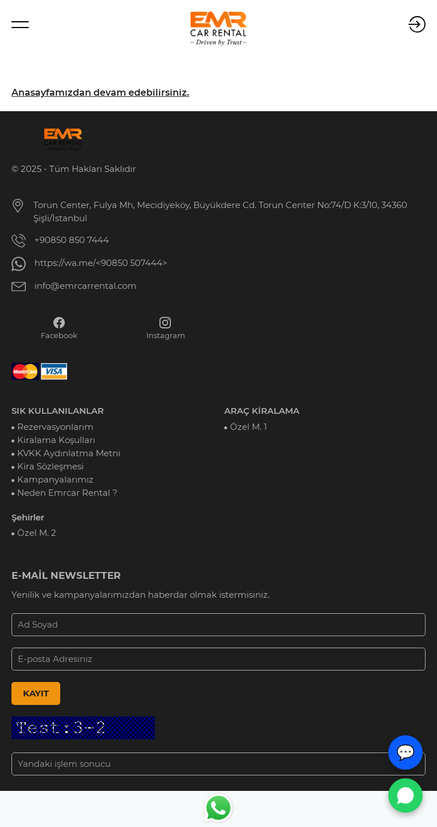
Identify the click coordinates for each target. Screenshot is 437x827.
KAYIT (36, 693)
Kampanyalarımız (55, 480)
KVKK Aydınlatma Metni (68, 453)
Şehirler (27, 517)
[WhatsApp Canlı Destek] (405, 795)
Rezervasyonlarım (55, 427)
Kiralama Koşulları (56, 440)
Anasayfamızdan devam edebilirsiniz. (100, 92)
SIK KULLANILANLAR (57, 411)
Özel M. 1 (248, 427)
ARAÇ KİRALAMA (261, 411)
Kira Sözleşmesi (50, 466)
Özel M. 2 (36, 533)
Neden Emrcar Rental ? (67, 493)
